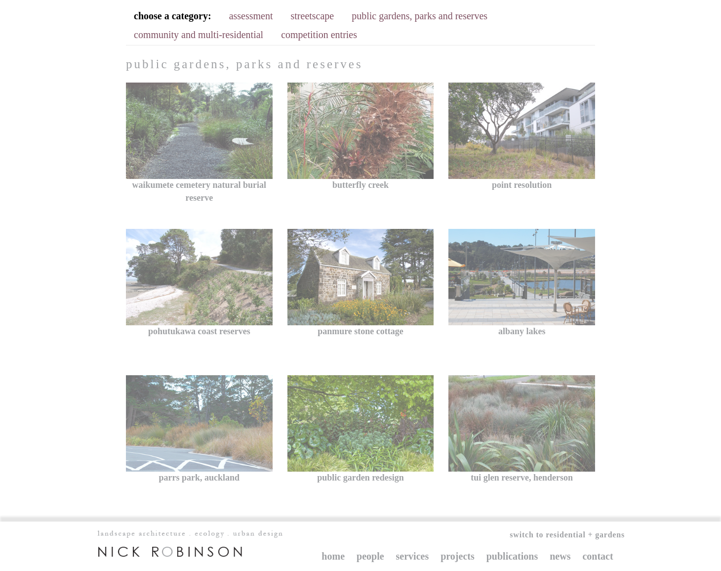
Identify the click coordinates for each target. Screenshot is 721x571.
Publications (512, 556)
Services (412, 556)
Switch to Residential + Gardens (567, 534)
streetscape (312, 15)
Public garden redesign (360, 478)
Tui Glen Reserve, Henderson (522, 478)
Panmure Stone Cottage (360, 331)
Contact (597, 556)
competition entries (319, 34)
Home (333, 556)
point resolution (522, 185)
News (560, 556)
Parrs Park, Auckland (199, 478)
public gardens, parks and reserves (419, 15)
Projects (458, 556)
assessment (251, 15)
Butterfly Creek (360, 185)
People (370, 556)
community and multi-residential (198, 34)
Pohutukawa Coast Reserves (199, 331)
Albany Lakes (522, 331)
